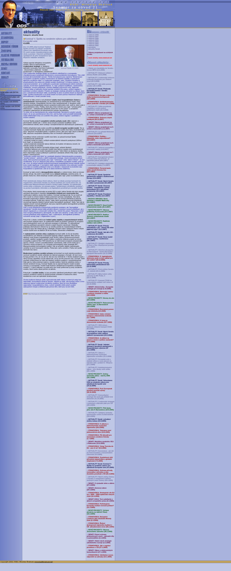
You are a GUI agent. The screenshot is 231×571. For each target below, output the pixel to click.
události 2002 (93, 45)
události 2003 (93, 44)
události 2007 (93, 36)
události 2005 (93, 40)
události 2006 (93, 38)
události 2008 (93, 35)
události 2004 (93, 42)
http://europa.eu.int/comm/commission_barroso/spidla (47, 294)
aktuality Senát (94, 49)
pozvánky (92, 47)
